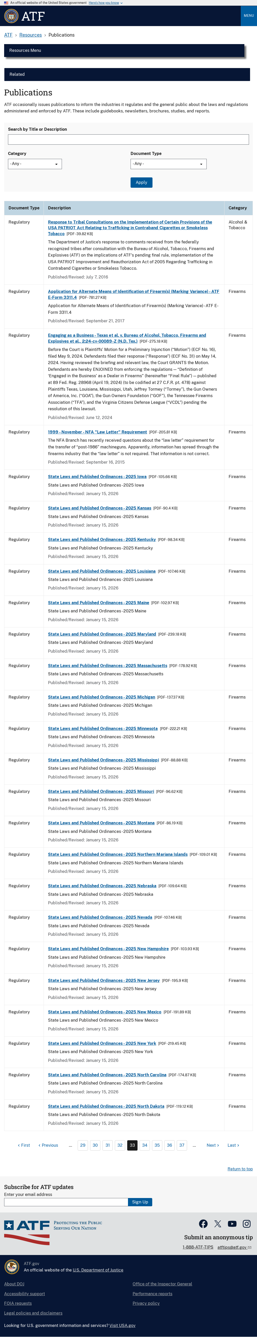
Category (17, 153)
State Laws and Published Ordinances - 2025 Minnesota (103, 728)
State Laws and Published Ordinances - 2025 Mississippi (103, 760)
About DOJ (14, 1284)
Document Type (146, 153)
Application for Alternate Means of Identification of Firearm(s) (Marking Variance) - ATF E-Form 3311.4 (133, 294)
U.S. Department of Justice (98, 1270)
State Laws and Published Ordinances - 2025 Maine (98, 602)
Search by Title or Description (37, 129)
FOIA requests (18, 1303)
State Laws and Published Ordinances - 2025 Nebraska (102, 885)
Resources (30, 35)
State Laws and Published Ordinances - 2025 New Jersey (104, 980)
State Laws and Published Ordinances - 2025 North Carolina (107, 1074)
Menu (249, 16)
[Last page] (234, 1145)
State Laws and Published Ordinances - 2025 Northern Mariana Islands (118, 854)
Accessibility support (24, 1293)
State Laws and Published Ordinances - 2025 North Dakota (106, 1106)
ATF (8, 35)
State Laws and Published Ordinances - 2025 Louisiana (102, 571)
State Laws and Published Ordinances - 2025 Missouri (101, 791)
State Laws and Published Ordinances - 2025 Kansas (99, 508)
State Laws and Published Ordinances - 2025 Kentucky (102, 539)
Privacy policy (146, 1303)
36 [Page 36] (169, 1145)
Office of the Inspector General (162, 1284)
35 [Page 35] (157, 1145)
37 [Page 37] (181, 1145)
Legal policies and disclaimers (33, 1313)
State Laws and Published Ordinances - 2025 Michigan (101, 697)
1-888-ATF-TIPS (198, 1247)
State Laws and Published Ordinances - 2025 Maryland (102, 634)
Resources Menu (25, 50)
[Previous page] (47, 1145)
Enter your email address (28, 1194)
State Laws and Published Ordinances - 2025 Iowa (97, 476)
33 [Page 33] (132, 1145)
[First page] (23, 1145)
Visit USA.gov (122, 1325)
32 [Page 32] (120, 1145)
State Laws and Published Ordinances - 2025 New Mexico (105, 1012)
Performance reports (152, 1293)
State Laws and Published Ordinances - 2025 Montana (101, 823)
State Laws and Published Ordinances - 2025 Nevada (100, 917)
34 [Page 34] (144, 1145)
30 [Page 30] (95, 1145)
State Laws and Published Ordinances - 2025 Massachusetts (107, 665)
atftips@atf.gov (232, 1247)
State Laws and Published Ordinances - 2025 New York (102, 1043)
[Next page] (213, 1145)
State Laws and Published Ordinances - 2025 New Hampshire (108, 948)
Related (17, 74)
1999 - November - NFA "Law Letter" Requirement (97, 432)
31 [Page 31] (108, 1145)
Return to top (240, 1169)
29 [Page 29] (82, 1145)
